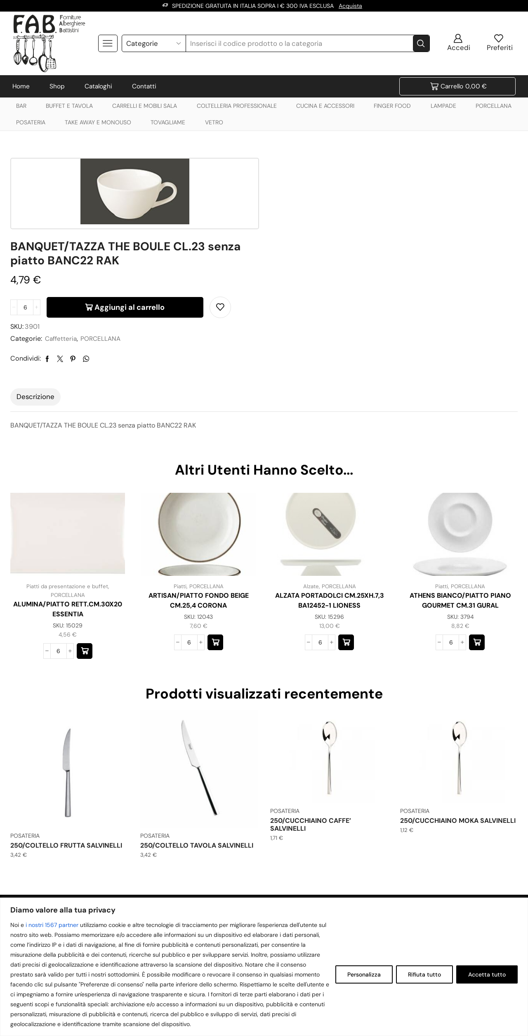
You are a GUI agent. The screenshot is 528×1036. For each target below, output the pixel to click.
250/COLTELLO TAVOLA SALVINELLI (196, 767)
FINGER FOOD (392, 105)
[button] (84, 573)
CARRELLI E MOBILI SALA (144, 105)
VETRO (214, 122)
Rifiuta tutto (424, 974)
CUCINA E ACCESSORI (325, 105)
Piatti (179, 508)
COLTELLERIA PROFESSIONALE (237, 105)
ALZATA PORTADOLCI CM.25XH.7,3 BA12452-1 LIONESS (329, 522)
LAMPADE (443, 105)
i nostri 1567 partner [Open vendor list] (52, 925)
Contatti (144, 86)
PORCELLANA (494, 105)
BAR (21, 105)
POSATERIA (30, 122)
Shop (57, 86)
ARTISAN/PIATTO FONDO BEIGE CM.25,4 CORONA (198, 522)
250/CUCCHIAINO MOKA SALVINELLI (458, 742)
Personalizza (364, 974)
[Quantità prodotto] (285, 230)
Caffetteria (321, 261)
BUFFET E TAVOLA (69, 105)
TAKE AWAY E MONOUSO (98, 122)
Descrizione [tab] (35, 318)
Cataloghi (98, 86)
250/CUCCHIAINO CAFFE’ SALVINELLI (310, 746)
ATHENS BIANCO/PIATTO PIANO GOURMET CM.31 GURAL (460, 522)
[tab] (35, 319)
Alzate (310, 508)
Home (21, 86)
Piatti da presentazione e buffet (67, 508)
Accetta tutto (487, 974)
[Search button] (421, 43)
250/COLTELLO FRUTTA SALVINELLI (66, 767)
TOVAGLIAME (168, 122)
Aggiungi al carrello (390, 230)
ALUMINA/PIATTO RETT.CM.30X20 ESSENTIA (67, 531)
